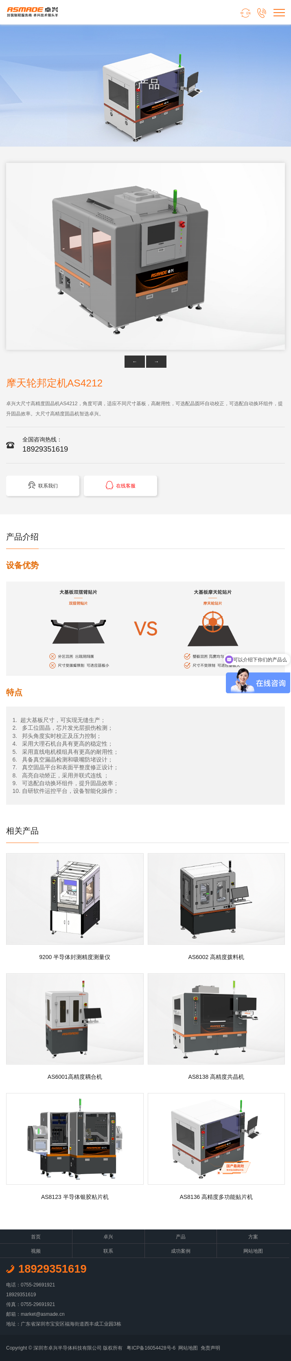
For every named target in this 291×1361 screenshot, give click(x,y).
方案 (253, 1237)
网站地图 (253, 1251)
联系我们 (43, 485)
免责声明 (210, 1348)
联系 (108, 1251)
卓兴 (108, 1237)
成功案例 (180, 1251)
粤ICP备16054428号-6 (151, 1348)
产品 (181, 1237)
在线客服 (120, 485)
